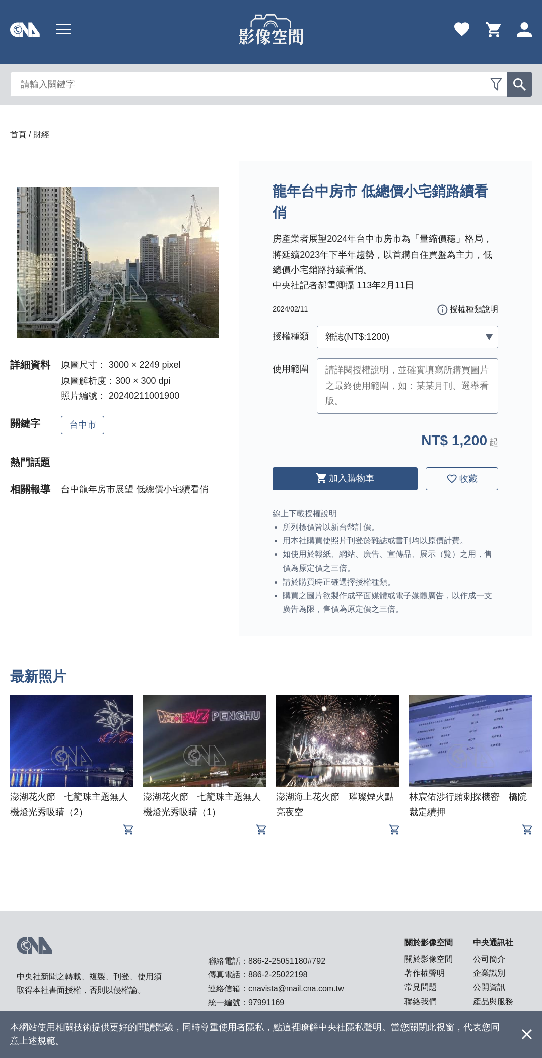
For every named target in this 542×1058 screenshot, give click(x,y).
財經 (41, 134)
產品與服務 (493, 1001)
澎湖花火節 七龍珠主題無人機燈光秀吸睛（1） (202, 804)
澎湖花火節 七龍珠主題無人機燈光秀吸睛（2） (69, 804)
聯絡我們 (420, 1001)
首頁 (18, 134)
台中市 (82, 425)
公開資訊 (489, 987)
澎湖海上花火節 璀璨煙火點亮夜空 (335, 804)
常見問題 (420, 987)
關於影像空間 (428, 959)
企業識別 (489, 973)
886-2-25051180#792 (286, 961)
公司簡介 (489, 959)
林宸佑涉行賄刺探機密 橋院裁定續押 (468, 804)
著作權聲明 (424, 973)
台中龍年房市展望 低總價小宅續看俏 (135, 489)
